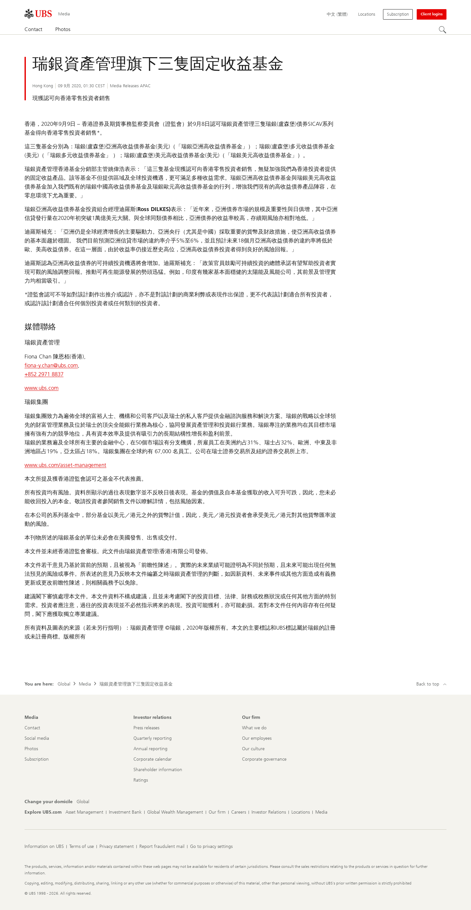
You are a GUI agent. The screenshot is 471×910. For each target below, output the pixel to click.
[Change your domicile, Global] (83, 802)
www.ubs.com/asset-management (65, 465)
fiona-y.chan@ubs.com (51, 365)
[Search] (442, 30)
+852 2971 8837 (44, 374)
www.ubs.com (42, 388)
